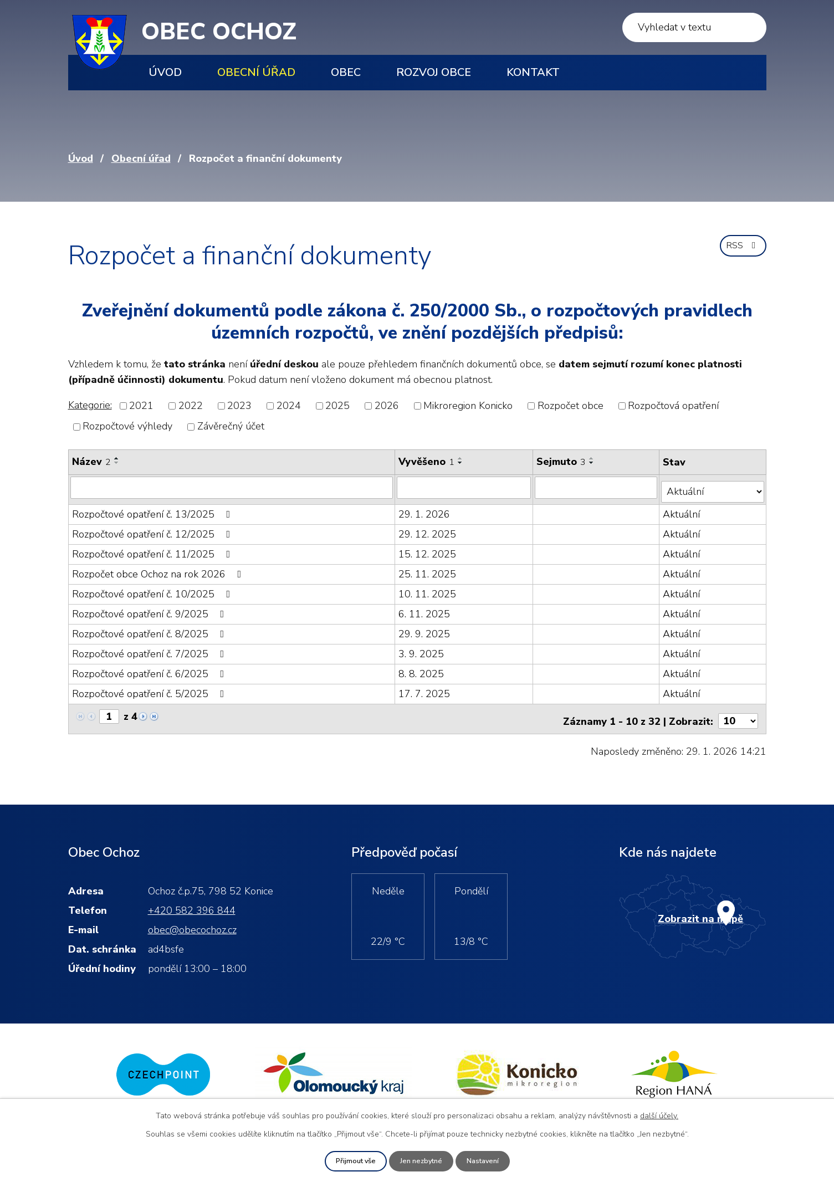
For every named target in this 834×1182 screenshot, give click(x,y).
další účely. (659, 1114)
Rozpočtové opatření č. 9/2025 (150, 609)
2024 (289, 405)
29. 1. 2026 (425, 509)
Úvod (165, 72)
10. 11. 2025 (428, 589)
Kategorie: (90, 405)
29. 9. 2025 (425, 629)
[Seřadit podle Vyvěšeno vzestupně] (462, 458)
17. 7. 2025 (425, 688)
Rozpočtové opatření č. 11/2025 (153, 549)
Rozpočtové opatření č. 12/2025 (153, 529)
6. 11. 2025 (425, 609)
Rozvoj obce (433, 72)
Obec (346, 72)
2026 (387, 405)
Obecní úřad (256, 72)
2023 (239, 405)
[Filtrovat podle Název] (232, 487)
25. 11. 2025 (428, 569)
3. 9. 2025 (422, 649)
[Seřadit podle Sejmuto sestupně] (593, 462)
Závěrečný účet (230, 426)
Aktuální (682, 509)
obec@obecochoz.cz (192, 921)
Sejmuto (562, 461)
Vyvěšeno (428, 461)
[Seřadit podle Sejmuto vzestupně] (593, 458)
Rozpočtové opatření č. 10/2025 (153, 589)
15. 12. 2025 (428, 549)
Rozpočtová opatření (673, 405)
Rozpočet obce (570, 405)
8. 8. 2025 (422, 669)
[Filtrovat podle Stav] (713, 487)
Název (91, 461)
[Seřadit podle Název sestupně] (117, 462)
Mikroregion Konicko (468, 405)
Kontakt (533, 72)
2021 (141, 405)
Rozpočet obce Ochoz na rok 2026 (159, 569)
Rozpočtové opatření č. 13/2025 (153, 509)
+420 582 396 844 (192, 901)
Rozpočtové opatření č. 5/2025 (150, 688)
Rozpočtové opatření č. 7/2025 (150, 649)
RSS (741, 250)
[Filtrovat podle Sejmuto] (597, 487)
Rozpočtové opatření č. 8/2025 (150, 629)
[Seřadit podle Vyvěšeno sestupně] (462, 462)
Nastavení (487, 1160)
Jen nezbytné (420, 1160)
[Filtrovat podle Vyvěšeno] (465, 487)
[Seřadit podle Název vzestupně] (117, 458)
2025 (337, 405)
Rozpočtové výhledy (127, 426)
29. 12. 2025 (428, 529)
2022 (190, 405)
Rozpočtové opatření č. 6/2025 (150, 669)
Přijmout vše (351, 1160)
